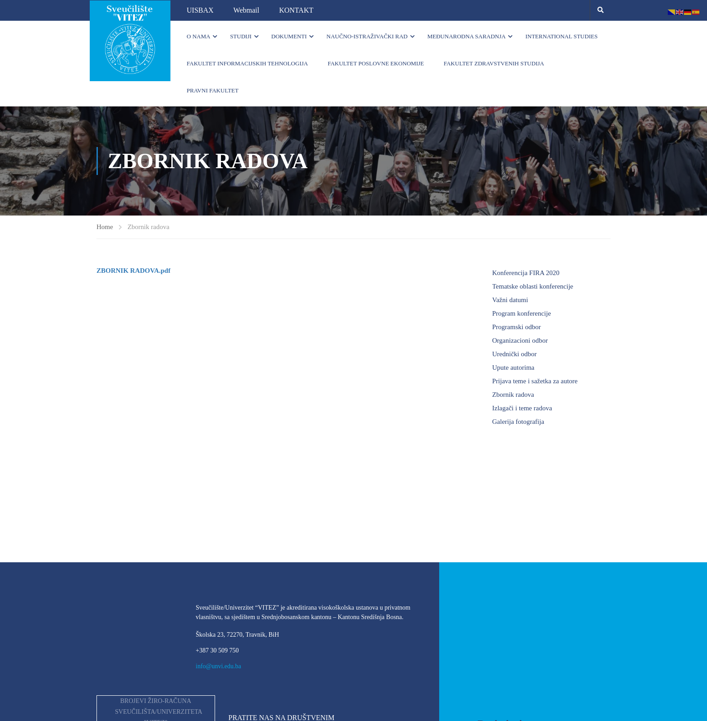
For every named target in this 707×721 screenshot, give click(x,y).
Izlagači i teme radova (522, 408)
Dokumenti (289, 36)
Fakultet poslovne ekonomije (376, 63)
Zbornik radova (513, 394)
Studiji (241, 36)
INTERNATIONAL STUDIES (561, 36)
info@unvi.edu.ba (218, 666)
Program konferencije (521, 313)
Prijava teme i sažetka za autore (535, 381)
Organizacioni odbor (520, 340)
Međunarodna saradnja (466, 36)
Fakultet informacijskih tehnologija (247, 63)
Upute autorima (513, 367)
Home (104, 226)
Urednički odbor (514, 354)
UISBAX (200, 10)
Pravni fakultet (213, 90)
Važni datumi (510, 299)
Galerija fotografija (518, 421)
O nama (198, 36)
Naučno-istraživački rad (367, 36)
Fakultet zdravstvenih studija (494, 63)
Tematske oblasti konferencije (533, 286)
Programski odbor (516, 327)
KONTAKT (296, 10)
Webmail (246, 10)
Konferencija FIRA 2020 (526, 272)
